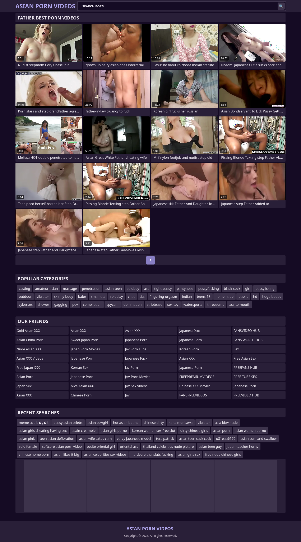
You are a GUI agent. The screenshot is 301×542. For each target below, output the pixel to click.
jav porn (131, 367)
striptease (154, 304)
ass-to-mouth (239, 304)
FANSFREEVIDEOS (193, 395)
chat (131, 296)
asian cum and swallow (258, 438)
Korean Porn (189, 349)
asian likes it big (66, 454)
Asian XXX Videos (30, 358)
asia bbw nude (226, 422)
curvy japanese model (134, 438)
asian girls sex (189, 454)
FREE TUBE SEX (245, 376)
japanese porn (190, 367)
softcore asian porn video (62, 446)
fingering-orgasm (163, 296)
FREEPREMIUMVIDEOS (196, 376)
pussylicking (265, 288)
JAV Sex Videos (136, 386)
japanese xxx (189, 330)
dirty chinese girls (194, 430)
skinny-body (63, 296)
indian (187, 296)
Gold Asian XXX (28, 330)
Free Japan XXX (28, 367)
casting (24, 288)
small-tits (98, 296)
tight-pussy (163, 288)
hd (255, 296)
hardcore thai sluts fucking (152, 454)
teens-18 (203, 296)
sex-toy (172, 304)
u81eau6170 (226, 438)
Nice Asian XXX (82, 386)
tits (142, 296)
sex (236, 349)
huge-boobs (271, 296)
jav (127, 395)
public (243, 296)
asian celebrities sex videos (105, 454)
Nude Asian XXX (29, 349)
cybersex (26, 304)
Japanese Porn (82, 358)
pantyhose (185, 288)
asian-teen (113, 288)
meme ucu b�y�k (33, 422)
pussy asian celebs (68, 422)
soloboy (133, 288)
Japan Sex (24, 386)
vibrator (43, 296)
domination (133, 304)
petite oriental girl (101, 446)
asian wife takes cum (95, 438)
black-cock (232, 288)
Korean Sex (79, 367)
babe (82, 296)
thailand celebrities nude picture (168, 446)
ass (146, 288)
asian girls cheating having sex (43, 430)
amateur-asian (46, 288)
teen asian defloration (57, 438)
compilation (92, 304)
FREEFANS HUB (245, 367)
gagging (60, 304)
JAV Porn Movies (137, 376)
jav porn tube (136, 349)
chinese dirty (154, 422)
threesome (215, 304)
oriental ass (129, 446)
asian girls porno (114, 430)
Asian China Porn (30, 340)
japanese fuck (136, 358)
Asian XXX (24, 395)
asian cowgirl (98, 422)
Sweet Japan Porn (84, 340)
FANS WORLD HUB (248, 340)
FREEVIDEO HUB (246, 395)
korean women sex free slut (153, 430)
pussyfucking (208, 288)
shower (43, 304)
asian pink (27, 438)
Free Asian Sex (244, 358)
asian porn (25, 376)
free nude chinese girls (223, 454)
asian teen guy (210, 446)
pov (75, 304)
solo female (28, 446)
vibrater (204, 422)
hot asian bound (126, 422)
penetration (91, 288)
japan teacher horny (242, 446)
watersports (193, 304)
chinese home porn (34, 454)
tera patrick (165, 438)
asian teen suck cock (195, 438)
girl (247, 288)
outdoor (25, 296)
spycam (113, 304)
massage (70, 288)
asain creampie (84, 430)
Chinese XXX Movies (194, 386)
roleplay (116, 296)
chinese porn (81, 395)
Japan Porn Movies (85, 349)
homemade (224, 296)
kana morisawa (181, 422)
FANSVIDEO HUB (246, 330)
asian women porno (250, 430)
